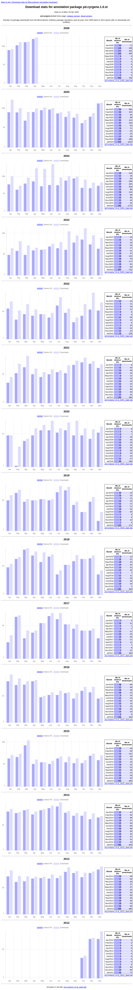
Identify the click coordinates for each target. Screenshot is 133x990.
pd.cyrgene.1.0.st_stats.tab (75, 987)
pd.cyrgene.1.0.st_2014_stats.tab (119, 847)
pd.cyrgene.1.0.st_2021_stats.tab (119, 400)
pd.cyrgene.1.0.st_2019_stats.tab (119, 528)
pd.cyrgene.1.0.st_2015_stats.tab (119, 783)
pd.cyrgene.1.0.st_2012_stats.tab (119, 975)
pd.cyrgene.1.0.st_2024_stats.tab (119, 208)
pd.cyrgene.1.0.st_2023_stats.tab (119, 272)
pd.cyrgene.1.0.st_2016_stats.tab (119, 720)
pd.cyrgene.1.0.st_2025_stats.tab (119, 144)
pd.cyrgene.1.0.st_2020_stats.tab (119, 464)
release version (73, 16)
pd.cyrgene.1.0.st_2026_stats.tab (119, 80)
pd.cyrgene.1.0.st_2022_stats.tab (119, 336)
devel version (86, 16)
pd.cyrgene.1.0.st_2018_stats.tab (119, 592)
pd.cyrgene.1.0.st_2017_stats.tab (119, 656)
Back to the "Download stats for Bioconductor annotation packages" (29, 2)
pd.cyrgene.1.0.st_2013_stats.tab (119, 911)
